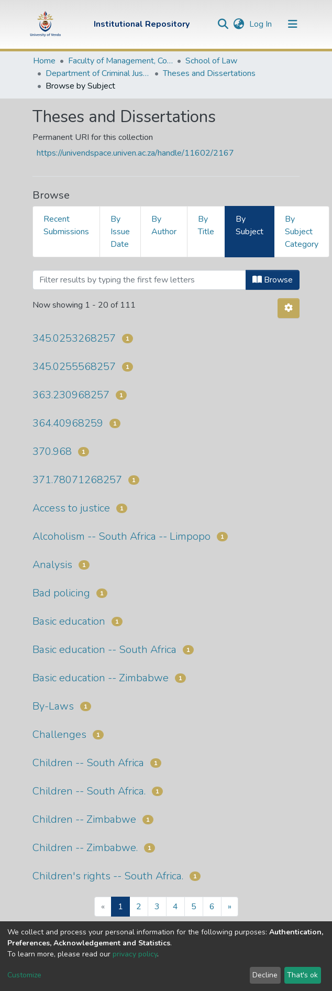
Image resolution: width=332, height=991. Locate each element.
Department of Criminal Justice (98, 73)
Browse (272, 280)
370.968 (52, 451)
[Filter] (139, 280)
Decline (265, 975)
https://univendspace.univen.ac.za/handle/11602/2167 (135, 153)
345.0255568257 (74, 367)
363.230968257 (70, 395)
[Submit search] (223, 24)
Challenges (59, 734)
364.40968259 (67, 423)
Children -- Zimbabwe (84, 819)
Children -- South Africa (88, 763)
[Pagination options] (289, 308)
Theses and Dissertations (209, 73)
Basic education (68, 621)
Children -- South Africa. (89, 791)
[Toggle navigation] (292, 24)
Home (44, 61)
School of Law (211, 61)
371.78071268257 (77, 480)
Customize (24, 975)
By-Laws (53, 706)
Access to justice (71, 508)
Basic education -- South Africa (104, 649)
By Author (163, 225)
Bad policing (61, 593)
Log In (261, 24)
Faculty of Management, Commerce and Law (120, 61)
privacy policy (135, 954)
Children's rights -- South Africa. (107, 876)
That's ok (302, 975)
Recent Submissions (66, 225)
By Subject (249, 225)
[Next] (229, 907)
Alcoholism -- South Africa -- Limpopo (121, 536)
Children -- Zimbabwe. (85, 848)
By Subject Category (301, 231)
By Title (206, 225)
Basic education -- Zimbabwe (100, 678)
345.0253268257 (74, 338)
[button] (238, 24)
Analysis (52, 565)
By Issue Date (120, 231)
